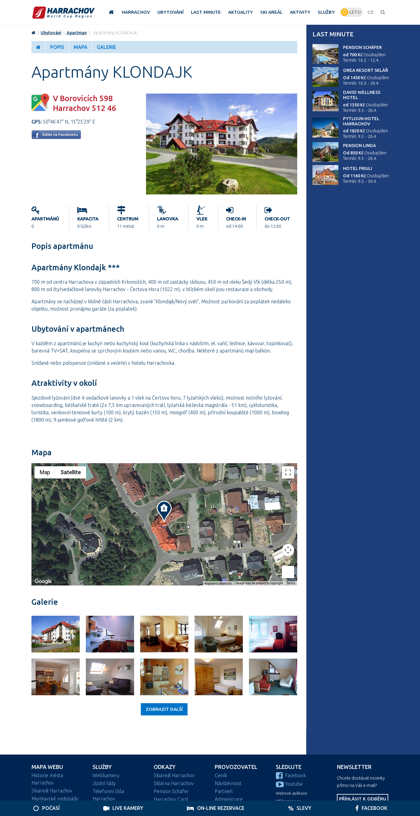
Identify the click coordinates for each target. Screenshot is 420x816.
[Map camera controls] (288, 550)
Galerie (106, 47)
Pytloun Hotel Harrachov (361, 121)
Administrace (229, 799)
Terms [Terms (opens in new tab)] (291, 583)
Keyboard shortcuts (218, 583)
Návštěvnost (228, 783)
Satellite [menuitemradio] (70, 472)
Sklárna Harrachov (174, 783)
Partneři (223, 791)
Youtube (289, 784)
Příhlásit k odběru (362, 798)
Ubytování (51, 32)
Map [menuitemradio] (45, 472)
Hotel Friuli (357, 168)
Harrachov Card (171, 799)
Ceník (221, 775)
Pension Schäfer (362, 47)
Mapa (80, 47)
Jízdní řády (104, 783)
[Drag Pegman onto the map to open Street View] (288, 572)
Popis (57, 47)
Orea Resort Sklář (365, 70)
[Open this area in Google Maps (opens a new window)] (43, 581)
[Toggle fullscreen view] (288, 472)
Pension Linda (359, 145)
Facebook (291, 775)
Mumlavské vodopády (55, 798)
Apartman (77, 32)
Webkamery (106, 775)
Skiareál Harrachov (51, 790)
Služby (102, 767)
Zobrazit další (164, 709)
